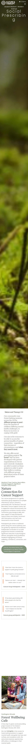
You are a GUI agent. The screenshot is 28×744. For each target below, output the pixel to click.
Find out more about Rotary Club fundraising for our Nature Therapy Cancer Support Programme (14, 549)
